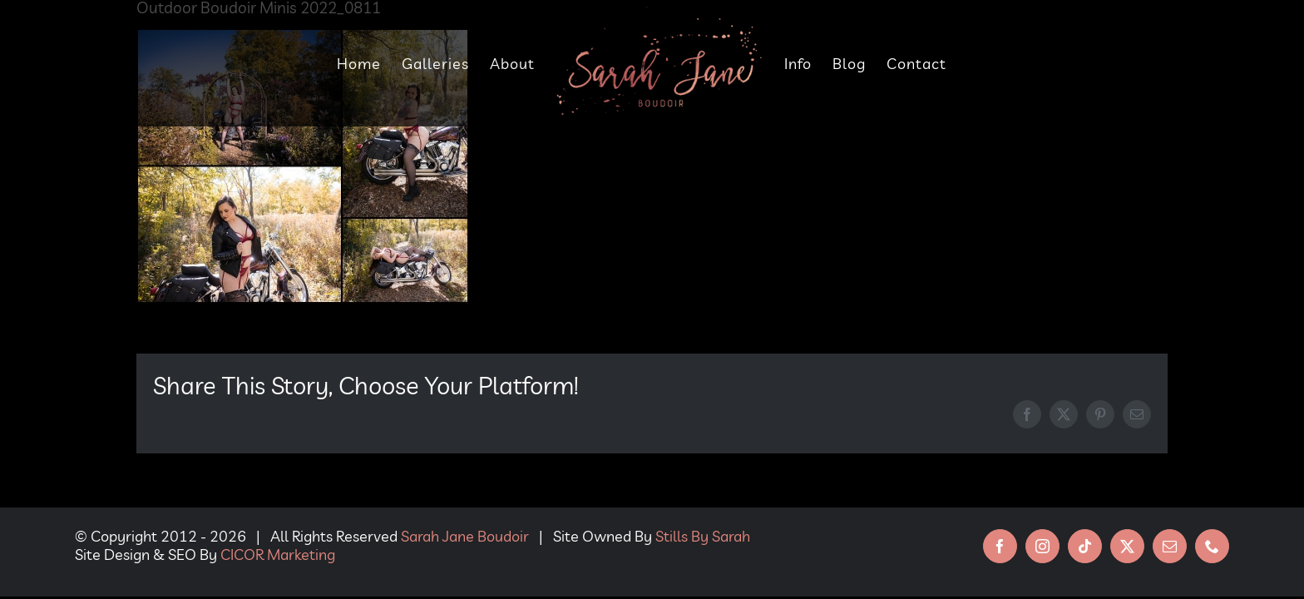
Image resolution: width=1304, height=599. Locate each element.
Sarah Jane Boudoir (465, 536)
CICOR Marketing (277, 554)
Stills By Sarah (702, 536)
